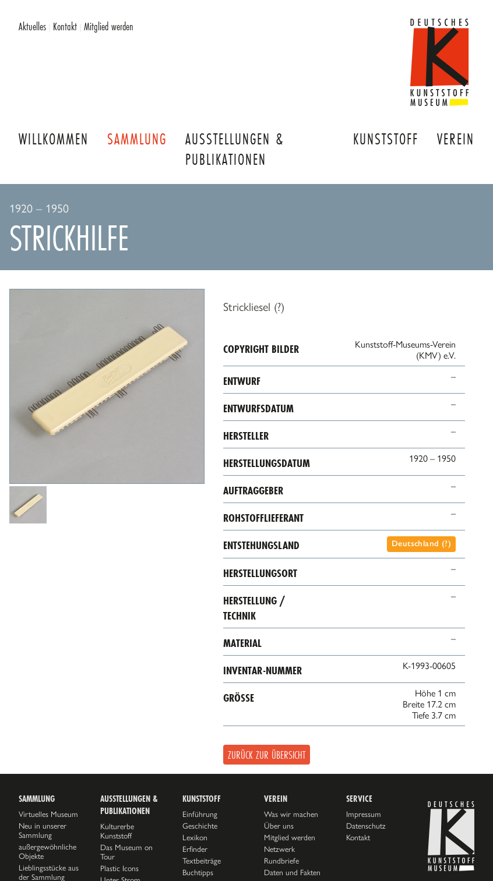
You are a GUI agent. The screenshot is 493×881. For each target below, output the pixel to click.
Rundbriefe (281, 860)
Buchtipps (197, 872)
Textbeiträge (201, 860)
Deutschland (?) (421, 544)
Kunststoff (385, 139)
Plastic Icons (119, 868)
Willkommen (54, 139)
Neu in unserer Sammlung (42, 830)
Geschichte (199, 825)
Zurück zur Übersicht (266, 754)
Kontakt (65, 26)
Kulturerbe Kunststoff (117, 831)
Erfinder (194, 849)
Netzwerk (279, 849)
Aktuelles (32, 26)
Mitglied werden (108, 26)
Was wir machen (291, 814)
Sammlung (137, 139)
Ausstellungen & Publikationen (234, 149)
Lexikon (194, 837)
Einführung (199, 814)
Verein (455, 139)
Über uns (279, 825)
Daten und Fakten (292, 872)
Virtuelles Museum (48, 814)
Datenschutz (366, 825)
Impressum (363, 814)
